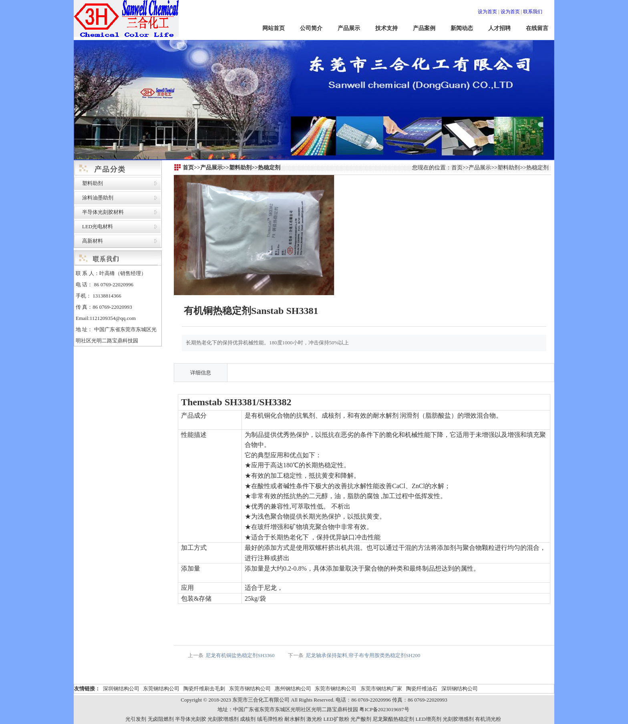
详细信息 (200, 373)
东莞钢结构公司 (161, 689)
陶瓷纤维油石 (421, 689)
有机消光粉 (488, 719)
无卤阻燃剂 (161, 719)
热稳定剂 (537, 168)
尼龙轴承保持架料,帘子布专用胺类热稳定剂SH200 (363, 655)
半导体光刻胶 (190, 719)
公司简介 (311, 28)
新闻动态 (462, 28)
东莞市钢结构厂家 (381, 689)
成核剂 (248, 719)
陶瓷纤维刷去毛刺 (204, 689)
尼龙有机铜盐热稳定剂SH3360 (240, 655)
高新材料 (92, 241)
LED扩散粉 (336, 719)
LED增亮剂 (428, 719)
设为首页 (487, 11)
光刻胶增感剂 (223, 719)
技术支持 (386, 28)
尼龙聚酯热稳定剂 (393, 719)
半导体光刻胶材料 (103, 212)
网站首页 (273, 28)
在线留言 (537, 28)
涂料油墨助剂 (97, 198)
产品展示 (349, 28)
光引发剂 (135, 719)
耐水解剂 (294, 719)
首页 (457, 168)
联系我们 (532, 11)
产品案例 (424, 28)
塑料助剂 (92, 183)
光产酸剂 (360, 719)
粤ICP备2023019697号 (384, 709)
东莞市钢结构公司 (250, 689)
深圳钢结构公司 (121, 689)
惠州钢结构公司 (293, 689)
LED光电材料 (97, 226)
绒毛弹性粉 (270, 719)
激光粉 (314, 719)
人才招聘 (499, 28)
